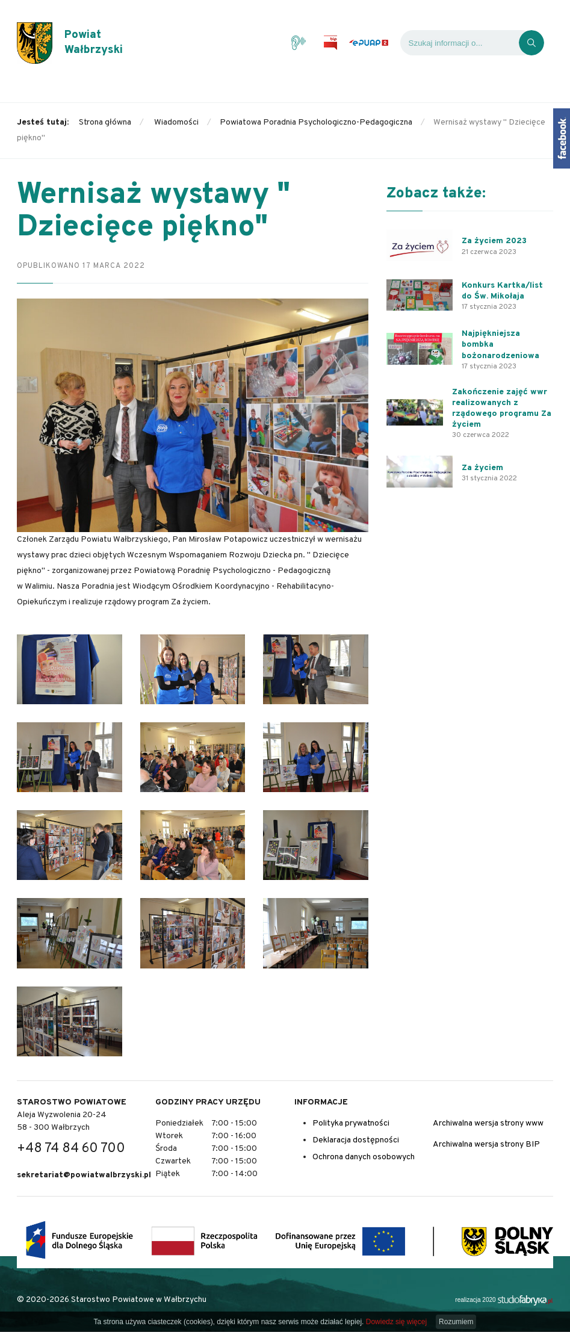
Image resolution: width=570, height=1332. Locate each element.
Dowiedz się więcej (396, 1322)
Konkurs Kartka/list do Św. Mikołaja (502, 291)
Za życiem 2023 (494, 241)
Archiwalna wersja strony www (488, 1123)
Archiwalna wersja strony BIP (486, 1144)
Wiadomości (176, 122)
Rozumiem (456, 1322)
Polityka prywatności (350, 1123)
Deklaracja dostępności (355, 1140)
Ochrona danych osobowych (363, 1157)
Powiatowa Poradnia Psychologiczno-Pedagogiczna (316, 122)
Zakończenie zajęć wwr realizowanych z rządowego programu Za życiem (501, 408)
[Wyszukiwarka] (459, 51)
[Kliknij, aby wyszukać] (531, 51)
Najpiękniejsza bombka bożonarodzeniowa (500, 345)
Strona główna (105, 122)
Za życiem (482, 468)
